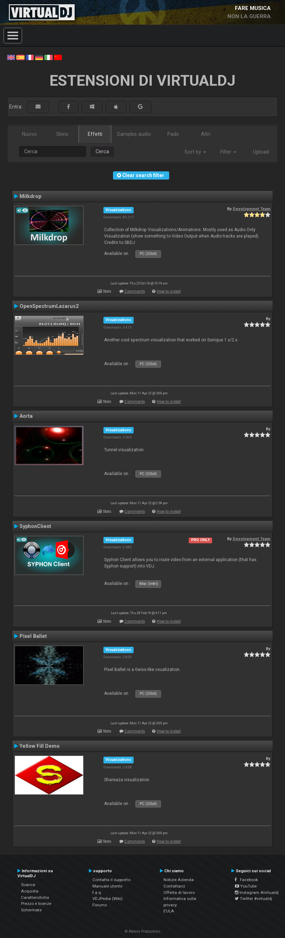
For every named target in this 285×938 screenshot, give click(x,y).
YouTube (246, 886)
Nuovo (29, 134)
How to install (169, 291)
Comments (134, 291)
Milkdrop (30, 196)
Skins (62, 134)
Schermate (31, 909)
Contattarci (174, 886)
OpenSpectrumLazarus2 (49, 306)
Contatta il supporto (111, 879)
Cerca (102, 151)
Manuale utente (107, 886)
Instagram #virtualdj (257, 892)
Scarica (28, 884)
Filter (228, 152)
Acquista (29, 891)
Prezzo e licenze (36, 903)
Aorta (26, 416)
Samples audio (134, 134)
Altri (205, 134)
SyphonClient (35, 526)
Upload (261, 152)
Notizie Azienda (178, 879)
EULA (168, 910)
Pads (173, 134)
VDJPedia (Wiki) (107, 898)
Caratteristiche (35, 897)
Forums (99, 904)
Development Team (251, 208)
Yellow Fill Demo (40, 746)
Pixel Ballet (33, 636)
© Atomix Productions (143, 931)
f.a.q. (97, 892)
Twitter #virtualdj (253, 898)
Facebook (246, 879)
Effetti (95, 134)
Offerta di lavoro (179, 892)
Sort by (195, 152)
